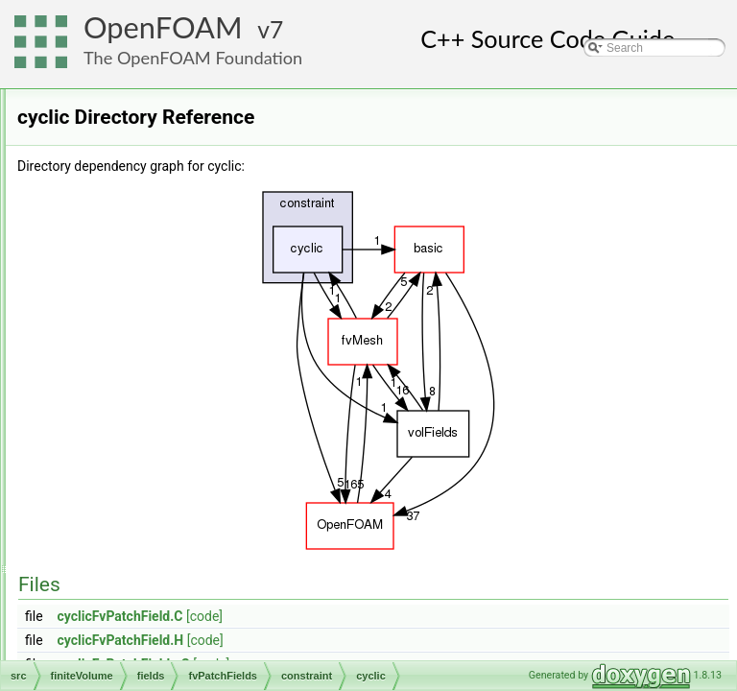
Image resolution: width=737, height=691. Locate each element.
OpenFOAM (163, 27)
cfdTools (115, 279)
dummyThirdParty (124, 152)
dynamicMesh (114, 195)
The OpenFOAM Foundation (192, 57)
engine (96, 216)
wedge (157, 659)
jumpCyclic (168, 511)
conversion (106, 131)
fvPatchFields (143, 321)
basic (138, 342)
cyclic (154, 385)
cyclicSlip (163, 469)
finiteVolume (110, 258)
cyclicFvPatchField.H (360, 640)
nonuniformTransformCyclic (210, 553)
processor (165, 575)
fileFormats (107, 237)
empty (156, 490)
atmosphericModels (128, 89)
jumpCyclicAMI (178, 532)
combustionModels (127, 110)
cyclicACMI (168, 406)
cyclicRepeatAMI (183, 448)
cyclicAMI (164, 427)
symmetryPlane (180, 638)
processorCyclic (181, 596)
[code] (444, 616)
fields (107, 300)
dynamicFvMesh (120, 173)
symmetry (165, 617)
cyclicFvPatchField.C (360, 616)
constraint (150, 363)
